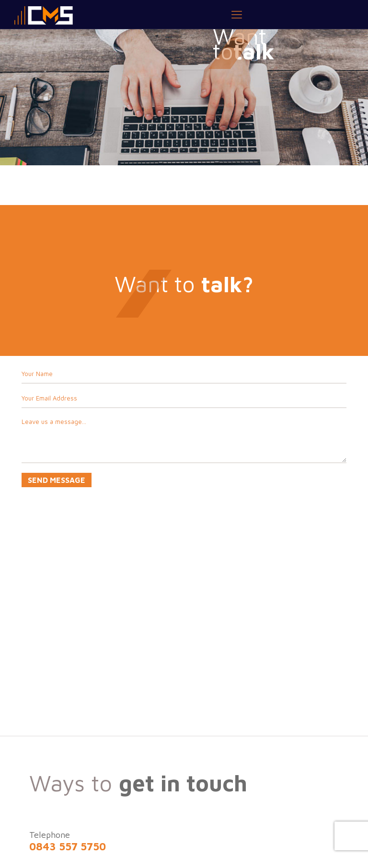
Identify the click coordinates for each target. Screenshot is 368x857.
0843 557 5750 (67, 846)
